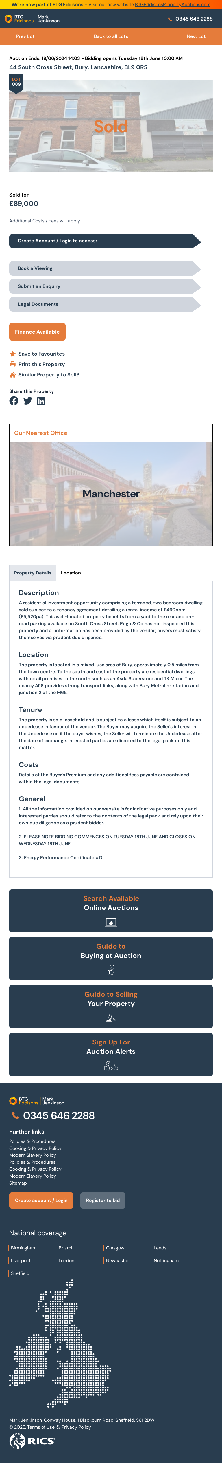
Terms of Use (41, 1427)
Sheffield (20, 1273)
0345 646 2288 (190, 19)
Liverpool (20, 1261)
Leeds (160, 1248)
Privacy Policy (76, 1427)
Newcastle (117, 1261)
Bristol (65, 1248)
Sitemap (18, 1183)
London (66, 1261)
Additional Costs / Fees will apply (44, 221)
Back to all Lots (111, 36)
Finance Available (37, 331)
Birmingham (23, 1248)
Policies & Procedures (32, 1141)
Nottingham (166, 1261)
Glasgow (115, 1248)
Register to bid (103, 1200)
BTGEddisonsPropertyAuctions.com (172, 4)
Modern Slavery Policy (32, 1155)
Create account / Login (41, 1200)
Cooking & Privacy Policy (35, 1148)
